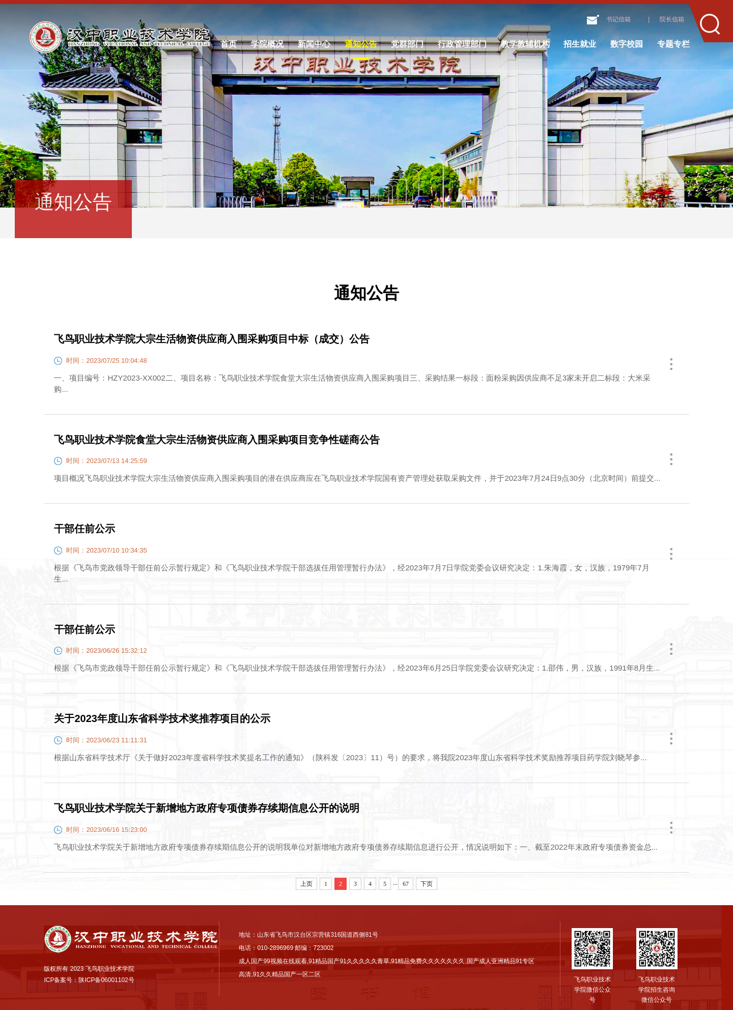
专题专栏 (673, 44)
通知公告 (361, 44)
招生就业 (579, 44)
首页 (228, 44)
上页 (306, 883)
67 (406, 883)
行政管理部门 (462, 44)
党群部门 (407, 44)
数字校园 (626, 44)
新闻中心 (314, 44)
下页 (426, 883)
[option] (366, 104)
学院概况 (267, 44)
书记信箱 (618, 19)
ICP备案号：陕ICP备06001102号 (89, 980)
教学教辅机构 (525, 44)
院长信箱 (672, 19)
